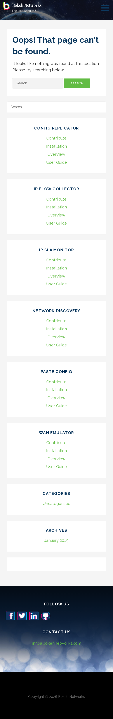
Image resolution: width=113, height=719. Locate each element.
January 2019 (56, 540)
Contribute (56, 138)
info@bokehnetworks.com (56, 643)
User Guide (56, 162)
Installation (56, 146)
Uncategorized (56, 503)
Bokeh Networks (27, 5)
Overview (56, 154)
